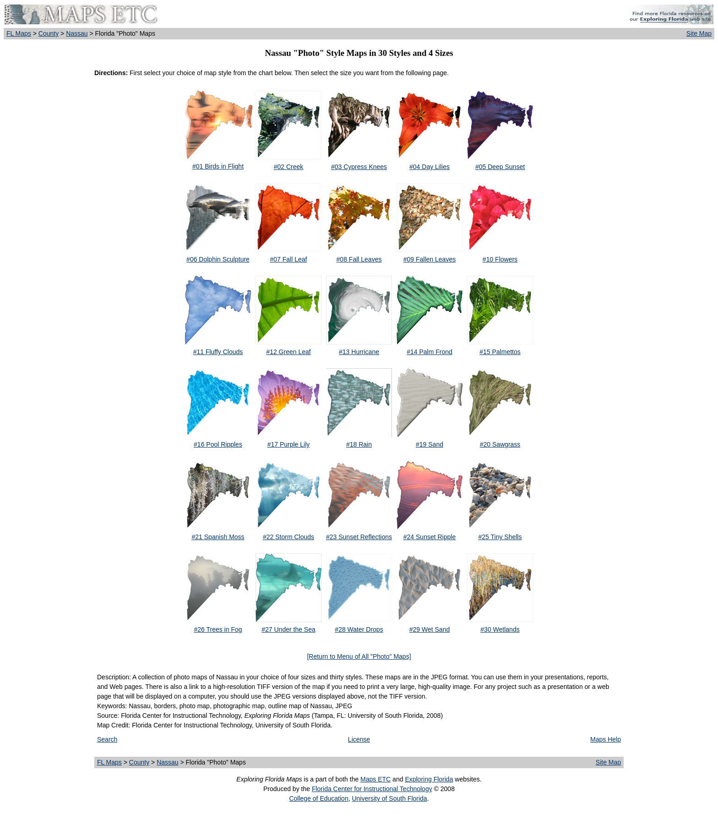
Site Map (699, 33)
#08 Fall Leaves (359, 259)
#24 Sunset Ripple (429, 537)
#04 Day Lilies (429, 166)
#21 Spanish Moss (217, 537)
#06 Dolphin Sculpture (218, 259)
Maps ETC (375, 779)
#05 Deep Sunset (500, 166)
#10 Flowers (500, 259)
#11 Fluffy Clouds (218, 351)
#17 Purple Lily (288, 444)
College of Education (318, 798)
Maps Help (605, 739)
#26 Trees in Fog (218, 629)
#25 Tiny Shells (500, 537)
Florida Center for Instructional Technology (372, 788)
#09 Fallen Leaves (429, 259)
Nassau (76, 33)
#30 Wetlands (499, 629)
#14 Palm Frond (429, 351)
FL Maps (18, 33)
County (48, 33)
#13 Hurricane (359, 351)
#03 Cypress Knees (359, 166)
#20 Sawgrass (500, 444)
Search (107, 739)
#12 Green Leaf (288, 351)
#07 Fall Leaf (288, 259)
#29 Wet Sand (429, 629)
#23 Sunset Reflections (359, 537)
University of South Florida (389, 798)
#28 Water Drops (359, 629)
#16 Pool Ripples (218, 444)
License (359, 739)
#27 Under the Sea (288, 629)
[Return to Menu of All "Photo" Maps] (359, 656)
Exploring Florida (429, 779)
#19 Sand (429, 444)
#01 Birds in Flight (218, 166)
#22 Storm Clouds (288, 537)
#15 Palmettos (500, 351)
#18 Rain (359, 444)
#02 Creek (289, 166)
